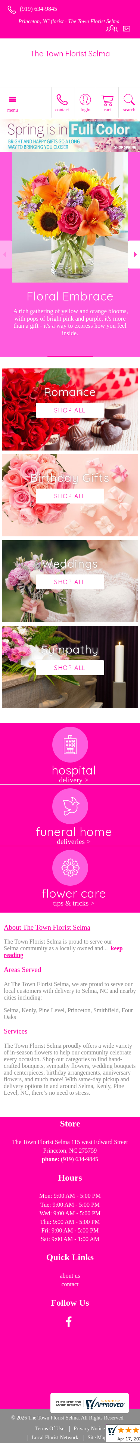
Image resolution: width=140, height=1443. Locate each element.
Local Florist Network (55, 1437)
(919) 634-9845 (38, 9)
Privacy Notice (89, 1428)
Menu (12, 110)
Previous (6, 254)
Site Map (97, 1437)
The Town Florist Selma (70, 53)
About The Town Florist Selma (47, 927)
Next (134, 254)
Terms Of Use (49, 1428)
